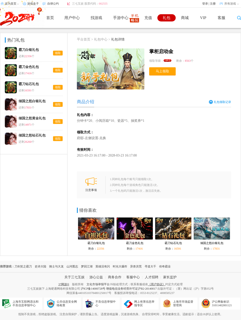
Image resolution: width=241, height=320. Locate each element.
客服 (221, 18)
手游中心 (120, 18)
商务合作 (114, 277)
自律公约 (53, 3)
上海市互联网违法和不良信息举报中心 (26, 303)
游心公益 (96, 277)
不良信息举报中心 (105, 303)
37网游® (63, 284)
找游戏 (96, 18)
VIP (203, 18)
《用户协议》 (156, 284)
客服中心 (133, 277)
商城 (185, 18)
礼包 (166, 18)
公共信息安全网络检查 (67, 303)
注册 (213, 3)
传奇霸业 (165, 266)
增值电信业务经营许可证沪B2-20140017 (131, 288)
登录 (205, 3)
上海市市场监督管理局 (183, 303)
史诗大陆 (40, 266)
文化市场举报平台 (98, 284)
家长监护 (170, 277)
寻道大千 (150, 266)
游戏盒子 (33, 3)
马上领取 (162, 71)
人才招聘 (151, 277)
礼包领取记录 (220, 102)
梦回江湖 (87, 266)
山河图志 (72, 266)
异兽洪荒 (136, 266)
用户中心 (72, 18)
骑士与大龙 (56, 266)
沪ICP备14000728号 (93, 288)
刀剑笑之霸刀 (23, 266)
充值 (148, 18)
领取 (58, 53)
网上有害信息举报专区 (144, 303)
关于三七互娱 (74, 277)
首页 (50, 18)
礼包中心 (100, 39)
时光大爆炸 (120, 266)
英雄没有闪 (102, 266)
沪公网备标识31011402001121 (222, 303)
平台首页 (83, 39)
